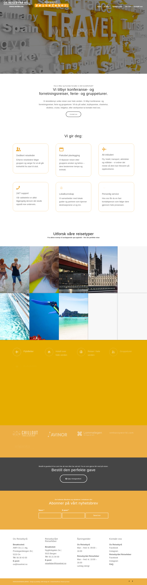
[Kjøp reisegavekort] (73, 479)
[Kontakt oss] (73, 114)
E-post (65, 510)
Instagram (113, 551)
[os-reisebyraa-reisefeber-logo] (36, 6)
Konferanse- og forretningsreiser (61, 48)
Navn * (41, 510)
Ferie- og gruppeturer (90, 48)
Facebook (113, 548)
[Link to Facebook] (129, 581)
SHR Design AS (45, 581)
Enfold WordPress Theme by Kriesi (59, 581)
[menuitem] (99, 6)
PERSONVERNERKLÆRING (21, 581)
